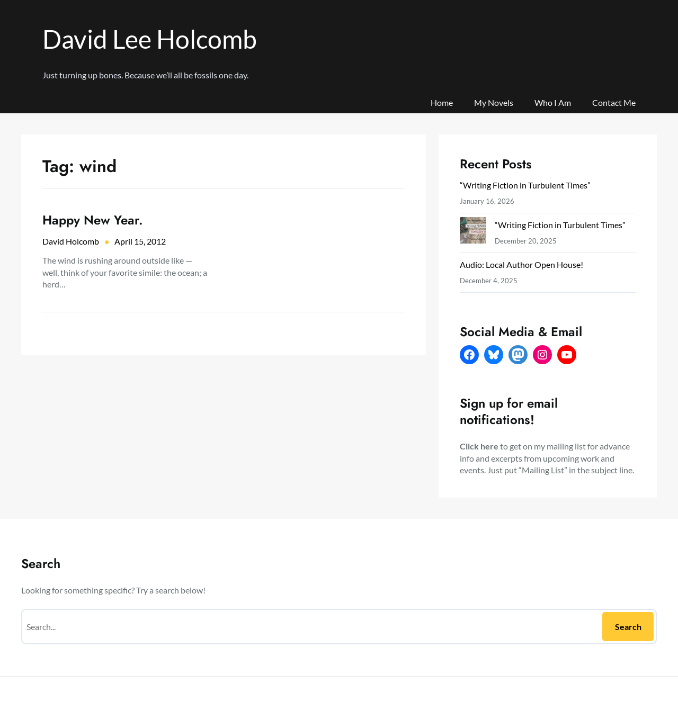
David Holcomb (70, 241)
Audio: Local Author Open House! (521, 264)
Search (628, 627)
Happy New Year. (92, 220)
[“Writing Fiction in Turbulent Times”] (473, 232)
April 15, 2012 (140, 241)
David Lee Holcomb (149, 39)
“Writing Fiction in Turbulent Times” (525, 185)
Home (442, 102)
